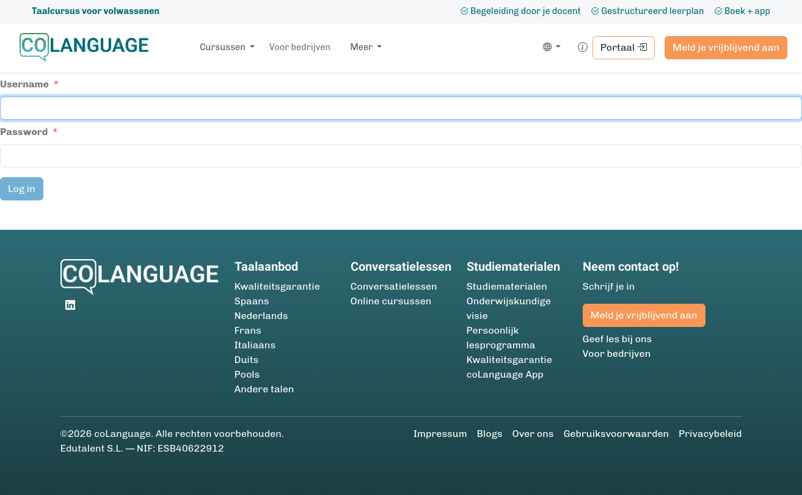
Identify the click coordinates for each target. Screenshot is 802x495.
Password (24, 132)
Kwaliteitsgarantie (277, 286)
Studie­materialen (507, 286)
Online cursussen (391, 301)
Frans (248, 330)
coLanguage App (505, 374)
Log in (21, 188)
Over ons (533, 433)
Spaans (252, 301)
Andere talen (264, 389)
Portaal (623, 47)
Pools (247, 374)
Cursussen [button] (223, 47)
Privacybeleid (710, 433)
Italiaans (255, 345)
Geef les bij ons (617, 339)
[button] (549, 47)
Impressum (440, 433)
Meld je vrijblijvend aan (726, 47)
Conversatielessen (394, 286)
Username (24, 84)
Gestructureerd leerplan (647, 11)
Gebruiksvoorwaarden (616, 433)
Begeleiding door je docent (520, 11)
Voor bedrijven (299, 47)
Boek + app (742, 11)
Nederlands (261, 315)
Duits (247, 359)
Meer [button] (362, 47)
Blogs (490, 433)
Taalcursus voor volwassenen (95, 11)
